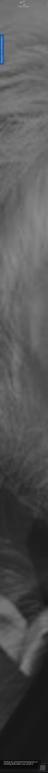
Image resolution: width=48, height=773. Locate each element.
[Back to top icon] (42, 767)
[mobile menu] (44, 4)
